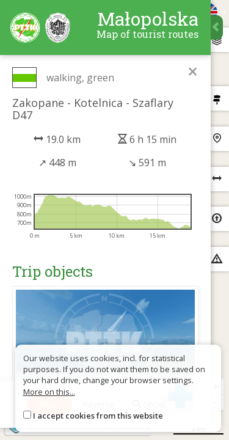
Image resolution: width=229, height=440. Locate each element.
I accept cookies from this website (98, 415)
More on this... (49, 391)
